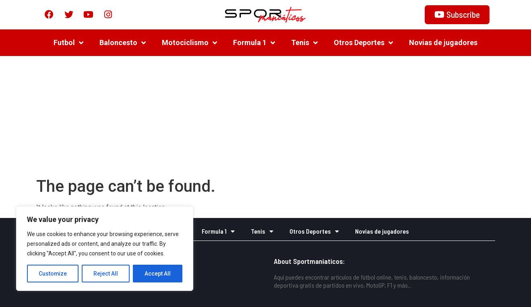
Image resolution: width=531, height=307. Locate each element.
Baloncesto (122, 42)
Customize (53, 273)
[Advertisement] (265, 116)
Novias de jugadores (443, 42)
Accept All (158, 273)
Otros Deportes (363, 42)
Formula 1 (254, 42)
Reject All (106, 273)
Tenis (304, 42)
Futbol (68, 42)
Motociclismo (189, 42)
